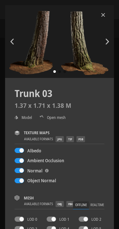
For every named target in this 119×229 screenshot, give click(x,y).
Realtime (97, 205)
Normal (38, 171)
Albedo (34, 151)
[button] (54, 71)
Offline (81, 205)
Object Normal (41, 180)
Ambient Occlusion (45, 160)
